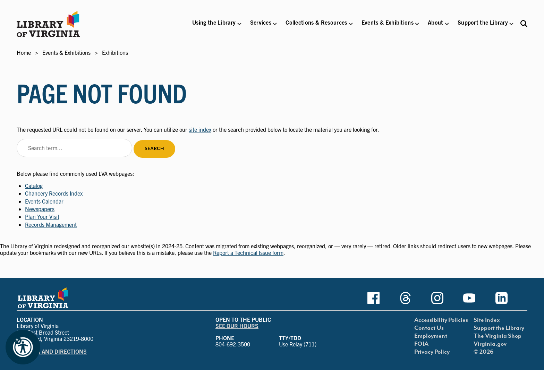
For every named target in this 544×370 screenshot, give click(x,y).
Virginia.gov (490, 344)
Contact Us (429, 328)
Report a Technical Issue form (248, 252)
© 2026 (484, 352)
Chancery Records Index (54, 193)
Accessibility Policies (441, 320)
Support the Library (499, 328)
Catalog (34, 185)
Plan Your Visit (42, 216)
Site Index (487, 320)
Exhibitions (115, 52)
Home (24, 52)
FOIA (421, 344)
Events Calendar (44, 201)
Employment (430, 336)
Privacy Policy (432, 352)
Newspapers (39, 208)
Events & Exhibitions (66, 52)
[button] (214, 27)
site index (200, 129)
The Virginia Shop (497, 336)
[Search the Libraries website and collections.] (523, 23)
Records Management (51, 224)
